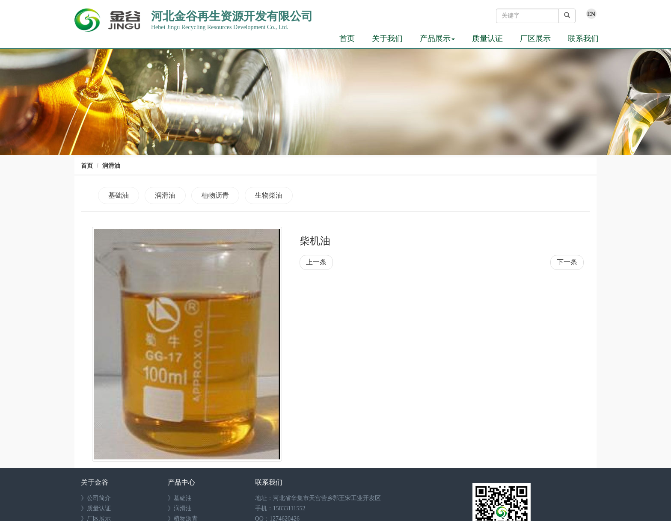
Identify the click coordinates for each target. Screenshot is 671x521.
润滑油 (111, 165)
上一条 (316, 262)
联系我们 (583, 38)
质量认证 (487, 38)
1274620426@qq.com (300, 501)
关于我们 (387, 38)
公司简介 (99, 460)
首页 (347, 38)
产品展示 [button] (437, 38)
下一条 (567, 262)
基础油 (118, 195)
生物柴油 (268, 195)
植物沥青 (215, 195)
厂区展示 (535, 38)
